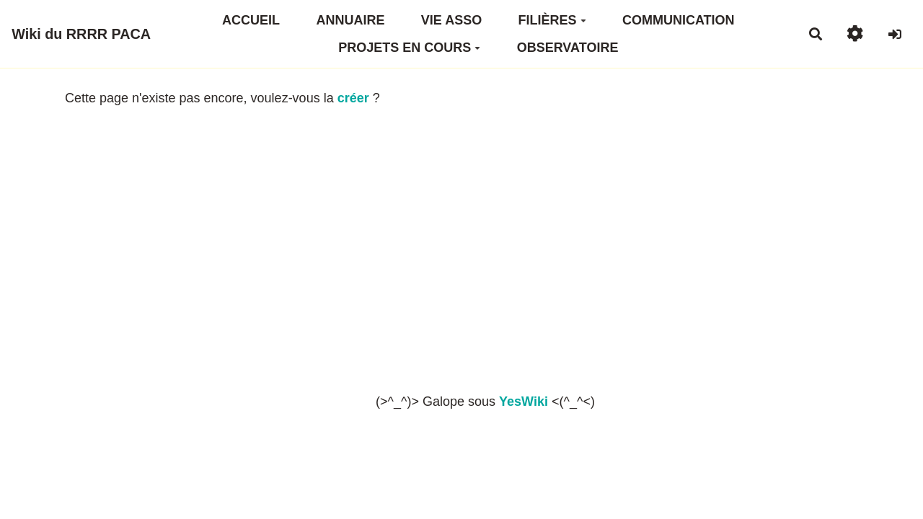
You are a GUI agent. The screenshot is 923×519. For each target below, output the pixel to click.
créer (353, 98)
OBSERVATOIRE (568, 47)
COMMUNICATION (678, 20)
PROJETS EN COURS (409, 47)
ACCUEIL (251, 20)
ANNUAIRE (350, 20)
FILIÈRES (552, 20)
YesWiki (523, 401)
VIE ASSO (451, 20)
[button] (855, 33)
